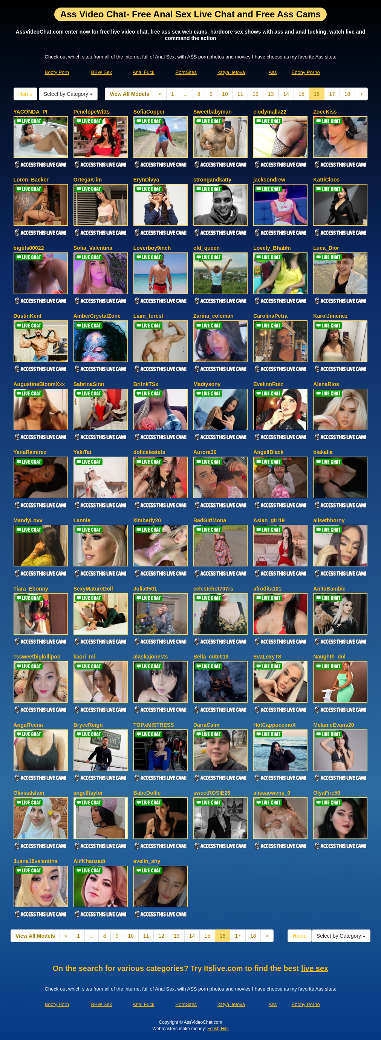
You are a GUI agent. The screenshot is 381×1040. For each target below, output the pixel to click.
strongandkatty (212, 180)
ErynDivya (146, 180)
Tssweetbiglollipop (37, 657)
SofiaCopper (149, 112)
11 (240, 94)
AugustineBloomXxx (39, 384)
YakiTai (82, 452)
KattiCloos (326, 180)
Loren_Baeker (31, 180)
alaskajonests (150, 657)
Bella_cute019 (210, 657)
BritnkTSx (145, 384)
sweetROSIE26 (211, 793)
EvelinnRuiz (268, 384)
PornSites (186, 72)
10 (225, 94)
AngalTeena (28, 725)
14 (286, 94)
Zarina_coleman (213, 316)
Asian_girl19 (269, 520)
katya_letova (231, 72)
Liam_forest (148, 316)
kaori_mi (84, 657)
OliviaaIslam (29, 793)
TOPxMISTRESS (153, 725)
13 (271, 94)
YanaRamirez (30, 452)
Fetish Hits (218, 1028)
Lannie (81, 520)
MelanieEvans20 (333, 725)
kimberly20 (147, 520)
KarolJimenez (330, 316)
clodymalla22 (269, 112)
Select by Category (68, 94)
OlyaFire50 (326, 793)
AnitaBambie (329, 589)
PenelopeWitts (91, 112)
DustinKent (28, 316)
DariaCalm (206, 725)
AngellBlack (268, 452)
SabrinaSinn (88, 384)
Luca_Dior (326, 248)
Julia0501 (145, 589)
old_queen (206, 248)
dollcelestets (149, 452)
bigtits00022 (29, 248)
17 (332, 94)
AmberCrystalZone (97, 316)
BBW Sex (101, 72)
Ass (273, 72)
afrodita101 (267, 589)
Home (25, 94)
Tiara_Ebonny (31, 589)
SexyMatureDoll (93, 589)
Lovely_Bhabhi (272, 248)
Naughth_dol (329, 657)
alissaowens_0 (271, 793)
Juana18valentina (36, 861)
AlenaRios (326, 384)
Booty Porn (57, 72)
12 (255, 94)
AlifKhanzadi (89, 861)
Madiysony (206, 384)
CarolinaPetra (270, 316)
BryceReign (88, 725)
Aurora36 (204, 452)
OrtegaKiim (87, 180)
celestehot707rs (213, 589)
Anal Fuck (144, 72)
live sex (314, 968)
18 (347, 94)
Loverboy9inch (152, 248)
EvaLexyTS (267, 657)
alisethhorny (328, 520)
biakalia (322, 452)
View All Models (129, 94)
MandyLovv (28, 520)
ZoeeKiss (325, 112)
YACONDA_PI (31, 112)
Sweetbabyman (212, 112)
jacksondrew (269, 180)
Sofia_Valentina (92, 248)
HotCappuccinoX (274, 725)
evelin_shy (147, 861)
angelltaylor (88, 793)
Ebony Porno (306, 72)
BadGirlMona (209, 520)
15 (301, 94)
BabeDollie (147, 793)
